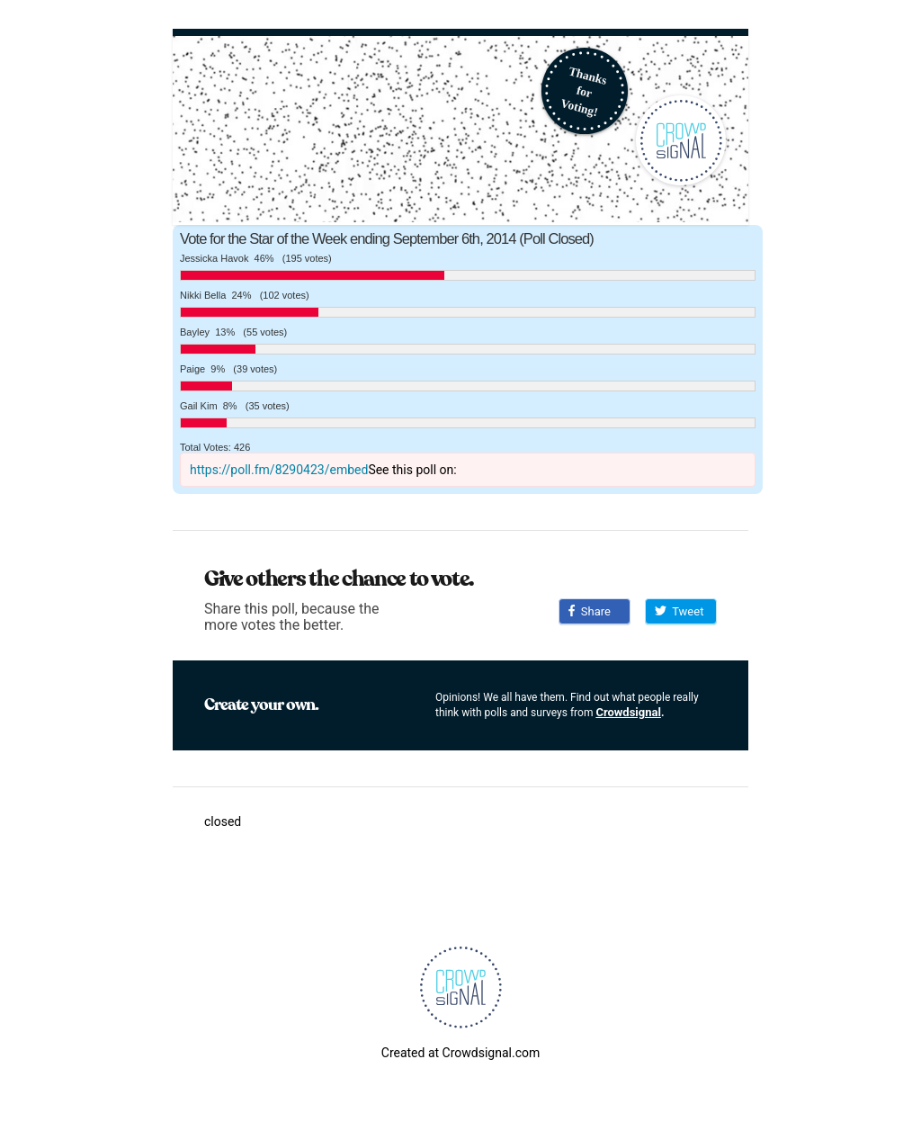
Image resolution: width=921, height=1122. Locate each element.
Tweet (679, 611)
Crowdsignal (628, 712)
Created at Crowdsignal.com (460, 1053)
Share (589, 611)
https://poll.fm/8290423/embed (279, 469)
